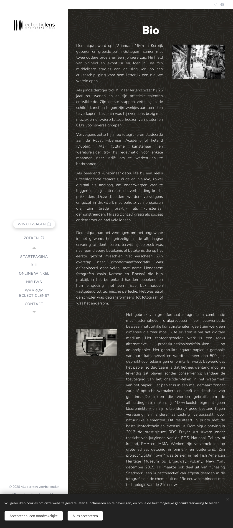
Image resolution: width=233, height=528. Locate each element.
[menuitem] (34, 256)
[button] (34, 238)
